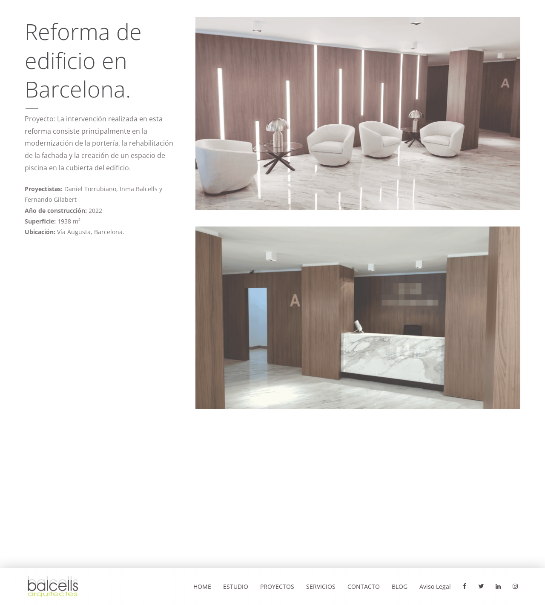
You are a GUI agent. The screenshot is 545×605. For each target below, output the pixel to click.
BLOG (399, 586)
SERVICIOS (321, 586)
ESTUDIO (235, 586)
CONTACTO (363, 586)
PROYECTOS (277, 586)
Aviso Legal (435, 586)
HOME (202, 586)
